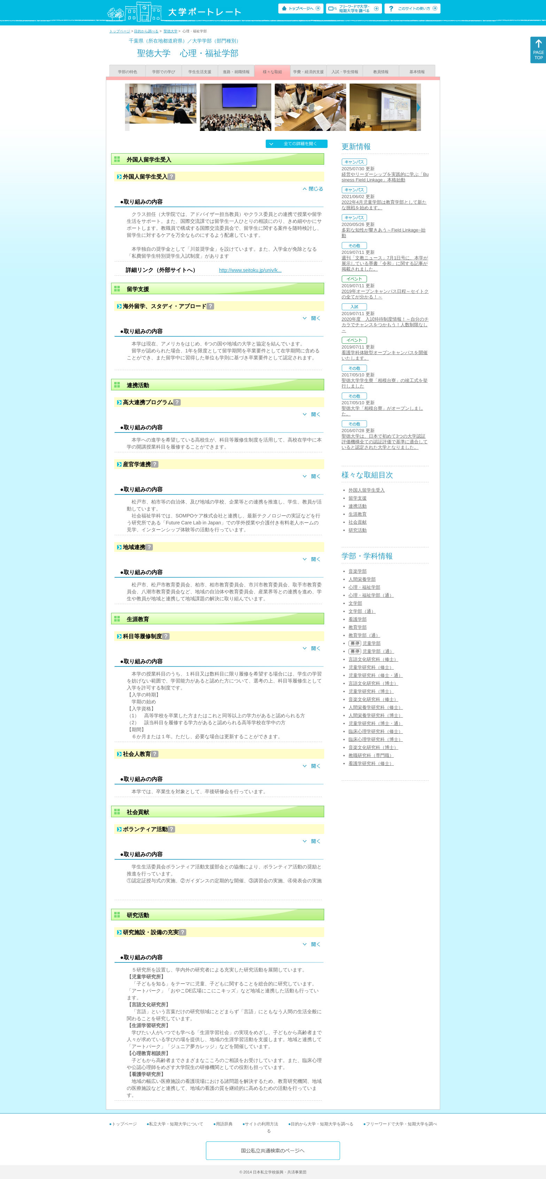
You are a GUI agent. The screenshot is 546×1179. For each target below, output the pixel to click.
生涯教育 (358, 514)
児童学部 (371, 643)
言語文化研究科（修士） (373, 659)
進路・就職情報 (236, 72)
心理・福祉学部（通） (371, 595)
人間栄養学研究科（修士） (376, 707)
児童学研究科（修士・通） (376, 675)
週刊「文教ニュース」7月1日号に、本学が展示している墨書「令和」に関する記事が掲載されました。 (385, 263)
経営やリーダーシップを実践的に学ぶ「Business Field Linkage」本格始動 (385, 177)
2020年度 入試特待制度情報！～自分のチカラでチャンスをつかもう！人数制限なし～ (385, 325)
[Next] (418, 107)
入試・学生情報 (345, 72)
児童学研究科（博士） (371, 691)
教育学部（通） (364, 635)
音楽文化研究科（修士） (373, 699)
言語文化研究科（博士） (373, 683)
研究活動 (358, 530)
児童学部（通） (378, 651)
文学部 (355, 603)
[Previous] (127, 107)
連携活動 (358, 506)
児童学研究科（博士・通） (376, 723)
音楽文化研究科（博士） (373, 747)
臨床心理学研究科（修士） (376, 731)
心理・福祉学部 (364, 587)
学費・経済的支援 (308, 72)
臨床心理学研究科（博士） (376, 739)
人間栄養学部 (362, 579)
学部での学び (163, 72)
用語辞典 (224, 1124)
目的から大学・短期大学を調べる (322, 1124)
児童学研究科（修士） (371, 667)
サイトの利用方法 (261, 1124)
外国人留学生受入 (367, 490)
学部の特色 (127, 72)
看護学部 (358, 619)
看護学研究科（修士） (371, 763)
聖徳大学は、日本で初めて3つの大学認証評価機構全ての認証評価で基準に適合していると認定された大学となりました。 (385, 442)
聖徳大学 (171, 31)
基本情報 (417, 72)
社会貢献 (358, 522)
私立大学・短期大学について (176, 1124)
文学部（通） (362, 611)
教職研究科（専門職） (371, 755)
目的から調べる (146, 31)
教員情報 (381, 72)
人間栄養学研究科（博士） (376, 715)
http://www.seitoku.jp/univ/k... (250, 270)
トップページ (119, 31)
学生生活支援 (199, 72)
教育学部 (358, 627)
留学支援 (358, 498)
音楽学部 (358, 571)
